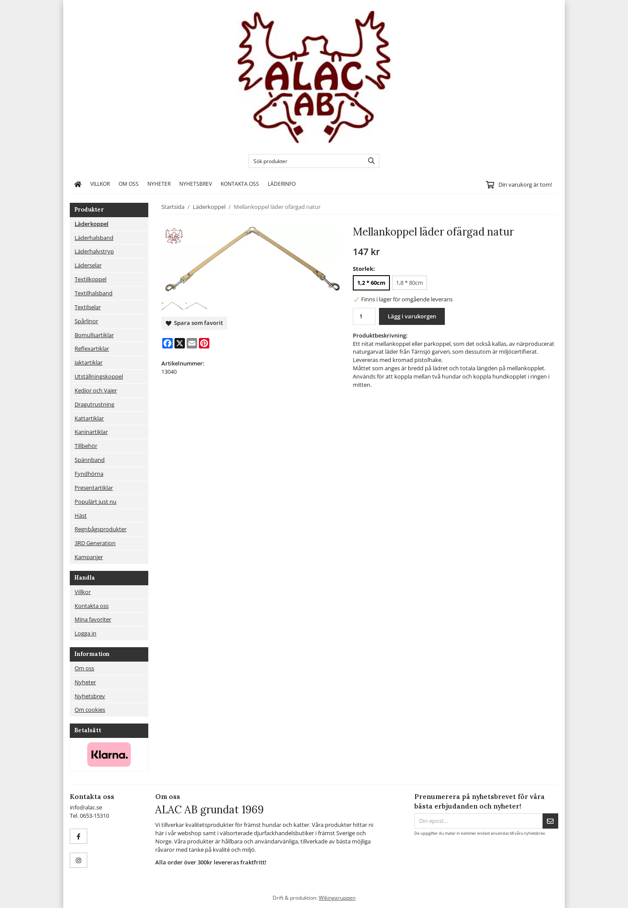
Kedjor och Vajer (96, 390)
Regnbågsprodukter (100, 529)
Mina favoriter (93, 619)
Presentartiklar (94, 488)
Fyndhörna (89, 474)
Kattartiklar (89, 418)
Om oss (129, 183)
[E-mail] (192, 343)
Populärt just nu (95, 501)
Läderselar (88, 265)
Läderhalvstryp (94, 251)
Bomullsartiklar (94, 335)
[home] (78, 184)
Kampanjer (89, 557)
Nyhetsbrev (195, 183)
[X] (180, 343)
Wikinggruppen (337, 897)
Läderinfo (282, 183)
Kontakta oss (240, 183)
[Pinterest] (204, 343)
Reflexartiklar (92, 348)
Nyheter (159, 183)
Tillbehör (86, 446)
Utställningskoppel (99, 376)
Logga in (85, 633)
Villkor (100, 183)
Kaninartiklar (91, 432)
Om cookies (90, 709)
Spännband (90, 460)
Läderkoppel (92, 224)
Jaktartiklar (88, 362)
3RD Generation (95, 543)
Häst (81, 515)
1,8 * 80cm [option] (409, 283)
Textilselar (88, 307)
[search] (369, 160)
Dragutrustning (94, 404)
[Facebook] (167, 343)
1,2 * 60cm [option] (371, 283)
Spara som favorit (194, 323)
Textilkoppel (90, 279)
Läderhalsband (94, 238)
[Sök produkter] (304, 160)
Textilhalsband (94, 293)
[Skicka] (550, 821)
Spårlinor (86, 321)
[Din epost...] (478, 821)
